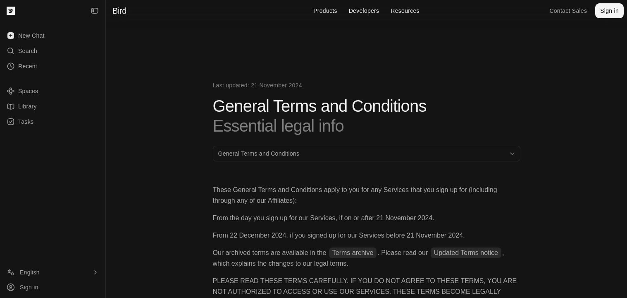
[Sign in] (52, 287)
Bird (119, 10)
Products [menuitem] (325, 10)
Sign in (609, 10)
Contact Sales (568, 10)
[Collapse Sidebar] (94, 10)
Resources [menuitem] (405, 10)
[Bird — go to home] (11, 11)
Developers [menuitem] (364, 10)
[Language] (52, 272)
